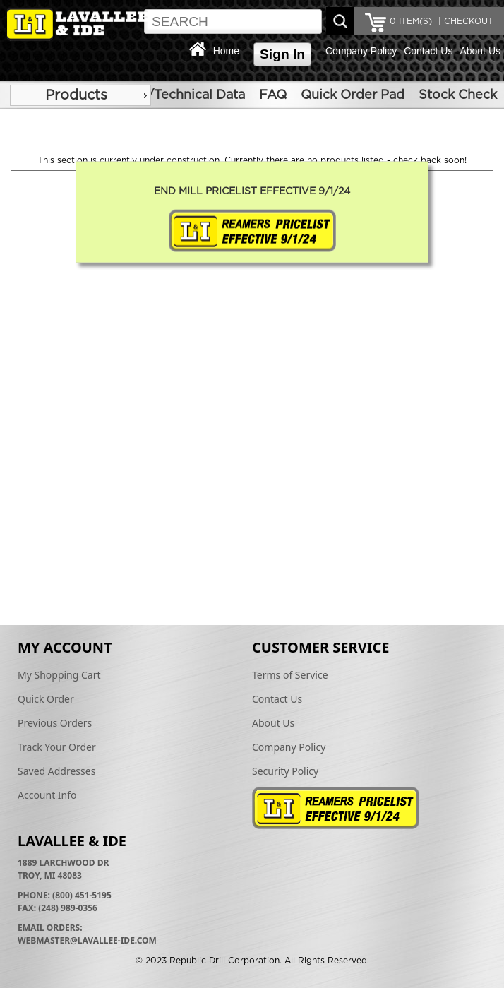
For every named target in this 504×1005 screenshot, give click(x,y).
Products (76, 95)
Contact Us (428, 51)
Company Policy (361, 51)
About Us (480, 51)
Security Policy (285, 771)
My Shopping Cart (59, 675)
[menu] (80, 95)
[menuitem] (80, 95)
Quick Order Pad (352, 95)
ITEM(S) (411, 21)
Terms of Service (290, 675)
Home (226, 51)
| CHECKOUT (464, 21)
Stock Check (458, 95)
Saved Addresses (56, 771)
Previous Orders (55, 723)
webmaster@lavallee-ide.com (87, 940)
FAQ (273, 95)
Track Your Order (57, 747)
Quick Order (46, 699)
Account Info (47, 795)
